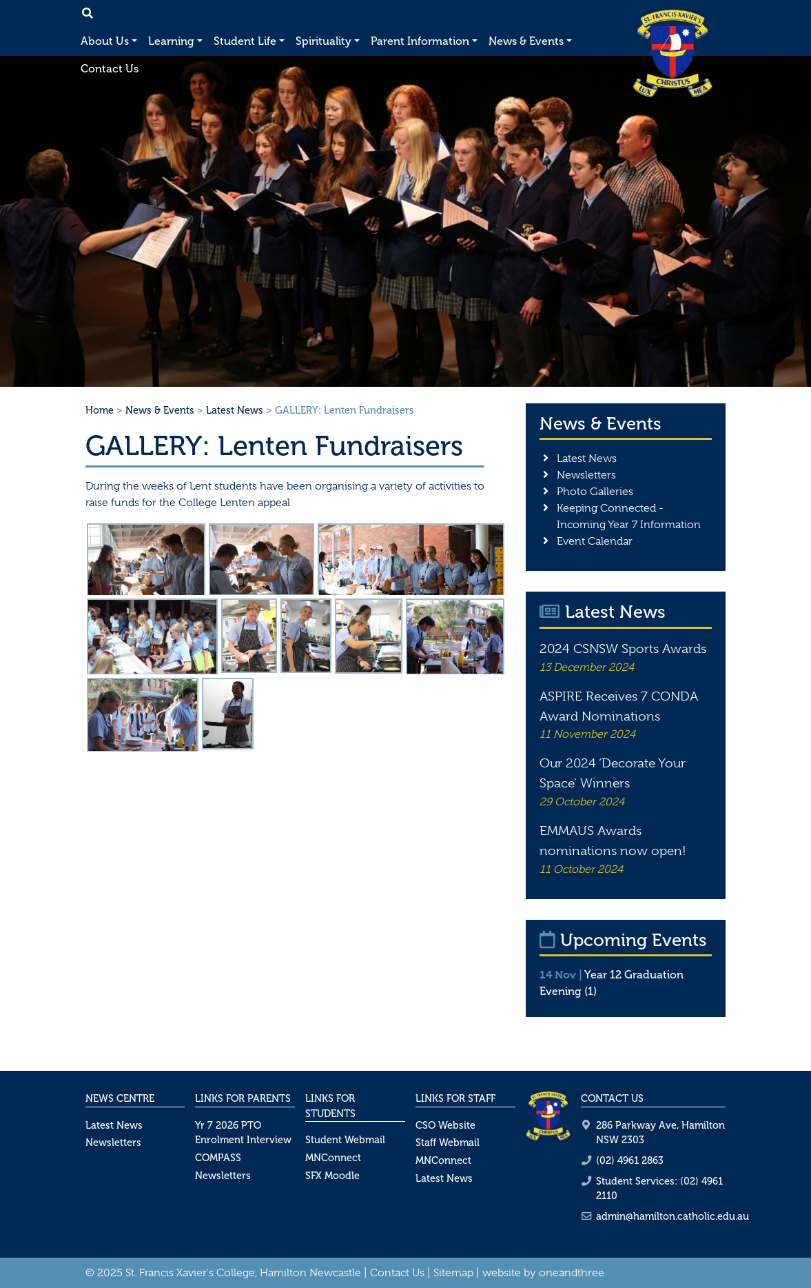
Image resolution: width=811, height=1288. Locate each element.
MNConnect (333, 1157)
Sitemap (453, 1273)
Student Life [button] (245, 41)
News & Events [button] (526, 41)
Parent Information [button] (420, 41)
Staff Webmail (447, 1142)
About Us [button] (105, 41)
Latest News (234, 410)
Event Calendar (595, 541)
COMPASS (218, 1157)
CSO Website (445, 1125)
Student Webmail (345, 1140)
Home (99, 410)
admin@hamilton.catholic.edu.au (672, 1216)
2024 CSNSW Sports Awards (623, 648)
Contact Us (109, 68)
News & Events (159, 410)
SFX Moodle (332, 1175)
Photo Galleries (595, 491)
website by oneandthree (543, 1273)
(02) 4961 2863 (630, 1160)
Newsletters (586, 475)
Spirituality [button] (323, 41)
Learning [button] (171, 41)
